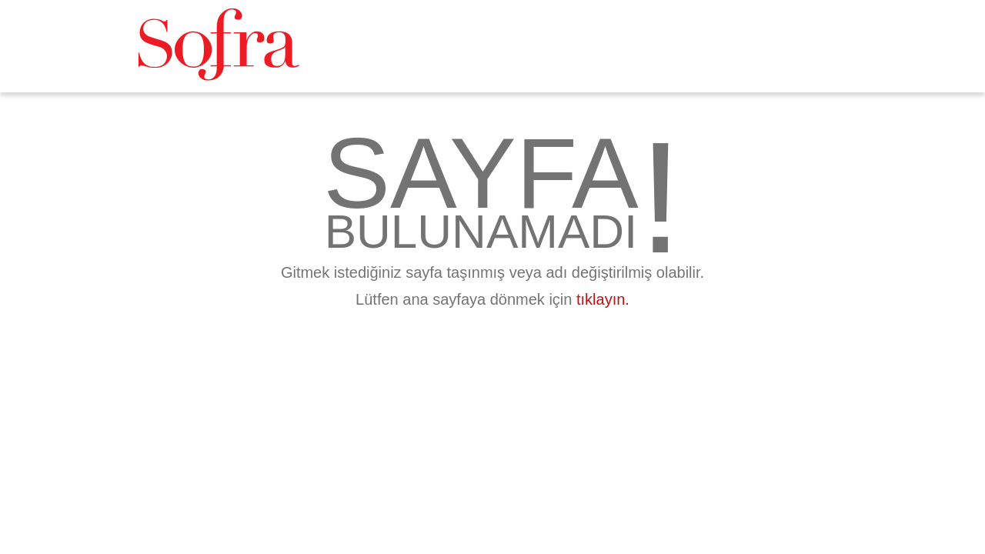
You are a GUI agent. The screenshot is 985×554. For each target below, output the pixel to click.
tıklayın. (602, 299)
